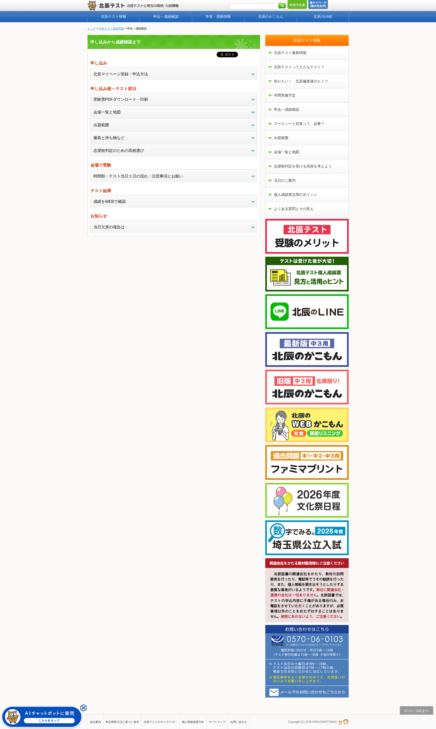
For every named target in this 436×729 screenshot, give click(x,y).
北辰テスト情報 (113, 16)
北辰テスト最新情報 (111, 28)
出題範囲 (281, 138)
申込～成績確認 (166, 16)
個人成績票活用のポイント (295, 194)
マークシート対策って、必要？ (299, 124)
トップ (91, 28)
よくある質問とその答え (294, 209)
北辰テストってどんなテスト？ (299, 67)
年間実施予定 (285, 95)
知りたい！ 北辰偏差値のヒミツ (301, 81)
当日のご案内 (285, 180)
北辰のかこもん (270, 16)
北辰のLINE (322, 16)
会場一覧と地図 (286, 152)
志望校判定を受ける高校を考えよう (303, 166)
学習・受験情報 (218, 16)
